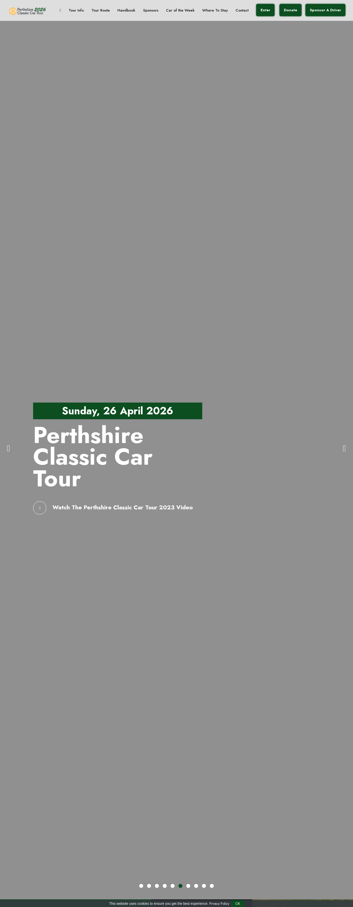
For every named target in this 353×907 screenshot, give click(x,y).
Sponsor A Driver (315, 11)
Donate (281, 11)
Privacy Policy (219, 903)
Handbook (123, 11)
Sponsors (146, 11)
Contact (233, 11)
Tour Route (98, 11)
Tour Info (74, 11)
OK (237, 903)
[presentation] (8, 448)
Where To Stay (208, 11)
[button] (141, 885)
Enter (256, 11)
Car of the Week (175, 11)
